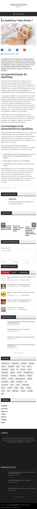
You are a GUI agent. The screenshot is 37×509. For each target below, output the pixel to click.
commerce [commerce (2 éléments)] (5, 369)
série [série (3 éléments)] (3, 391)
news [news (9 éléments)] (18, 385)
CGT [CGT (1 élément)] (23, 366)
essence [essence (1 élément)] (13, 375)
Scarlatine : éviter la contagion (15, 307)
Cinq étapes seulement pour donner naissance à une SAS (21, 277)
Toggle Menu (18, 14)
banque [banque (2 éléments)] (31, 363)
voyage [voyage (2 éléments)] (30, 391)
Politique (4, 420)
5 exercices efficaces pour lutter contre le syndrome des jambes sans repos (21, 322)
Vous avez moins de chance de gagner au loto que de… (20, 293)
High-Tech (4, 411)
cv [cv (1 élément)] (17, 369)
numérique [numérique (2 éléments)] (25, 385)
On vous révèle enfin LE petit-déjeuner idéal (6, 227)
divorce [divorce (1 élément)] (23, 369)
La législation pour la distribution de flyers (18, 284)
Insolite (3, 414)
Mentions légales (5, 507)
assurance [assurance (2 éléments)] (15, 363)
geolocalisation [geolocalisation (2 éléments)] (20, 378)
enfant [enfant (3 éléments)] (19, 372)
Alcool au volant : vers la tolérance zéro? (18, 228)
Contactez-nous (16, 507)
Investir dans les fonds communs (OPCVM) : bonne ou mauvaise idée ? (21, 345)
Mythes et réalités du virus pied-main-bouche (19, 300)
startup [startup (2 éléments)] (28, 388)
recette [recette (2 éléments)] (9, 388)
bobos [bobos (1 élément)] (4, 366)
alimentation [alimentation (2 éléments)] (5, 363)
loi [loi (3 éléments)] (26, 382)
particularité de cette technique (12, 132)
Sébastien (12, 199)
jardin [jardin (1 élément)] (12, 382)
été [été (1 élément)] (3, 394)
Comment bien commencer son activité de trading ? (21, 337)
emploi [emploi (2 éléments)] (12, 372)
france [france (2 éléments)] (11, 378)
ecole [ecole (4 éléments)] (29, 369)
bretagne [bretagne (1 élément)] (11, 366)
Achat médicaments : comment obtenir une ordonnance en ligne (30, 231)
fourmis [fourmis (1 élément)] (4, 378)
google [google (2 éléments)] (30, 378)
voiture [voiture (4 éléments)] (23, 391)
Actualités (4, 406)
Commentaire (5, 248)
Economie (4, 409)
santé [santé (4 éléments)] (16, 388)
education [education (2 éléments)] (5, 372)
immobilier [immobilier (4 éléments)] (5, 382)
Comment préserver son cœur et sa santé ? (18, 329)
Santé (14, 188)
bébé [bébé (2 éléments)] (18, 366)
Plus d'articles (18, 353)
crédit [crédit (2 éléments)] (12, 369)
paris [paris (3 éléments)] (3, 388)
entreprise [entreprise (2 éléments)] (5, 375)
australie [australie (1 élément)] (24, 363)
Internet (3, 417)
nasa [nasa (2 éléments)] (12, 385)
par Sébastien (5, 54)
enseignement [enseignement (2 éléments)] (28, 372)
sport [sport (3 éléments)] (22, 388)
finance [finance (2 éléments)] (29, 375)
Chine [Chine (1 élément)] (29, 366)
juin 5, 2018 (15, 54)
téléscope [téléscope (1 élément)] (15, 391)
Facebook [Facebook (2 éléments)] (22, 375)
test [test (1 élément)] (8, 391)
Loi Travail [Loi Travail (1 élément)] (5, 385)
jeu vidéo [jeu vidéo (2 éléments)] (19, 382)
